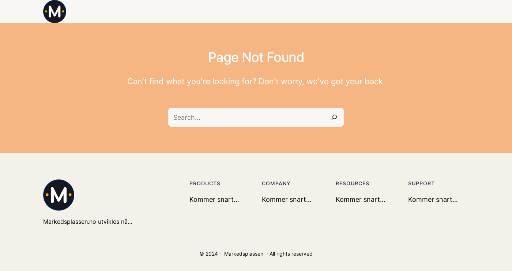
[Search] (334, 117)
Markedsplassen (243, 253)
